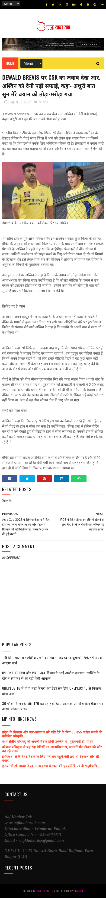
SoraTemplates (44, 891)
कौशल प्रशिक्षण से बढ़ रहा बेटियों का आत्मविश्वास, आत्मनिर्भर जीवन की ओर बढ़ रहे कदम (52, 748)
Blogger (79, 891)
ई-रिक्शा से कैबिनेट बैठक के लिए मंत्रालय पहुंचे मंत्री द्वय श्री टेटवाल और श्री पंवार (50, 758)
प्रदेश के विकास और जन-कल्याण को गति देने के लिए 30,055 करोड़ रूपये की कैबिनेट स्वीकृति (52, 734)
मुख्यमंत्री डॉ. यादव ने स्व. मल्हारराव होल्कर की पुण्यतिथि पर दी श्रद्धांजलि (49, 765)
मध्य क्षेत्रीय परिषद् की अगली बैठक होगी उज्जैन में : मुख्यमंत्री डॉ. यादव (47, 741)
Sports (43, 102)
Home (10, 63)
